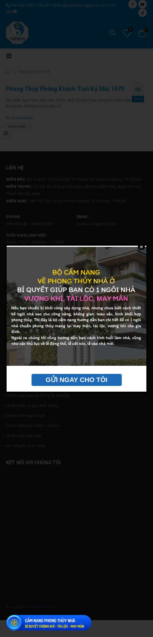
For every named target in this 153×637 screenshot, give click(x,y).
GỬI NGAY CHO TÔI (76, 380)
